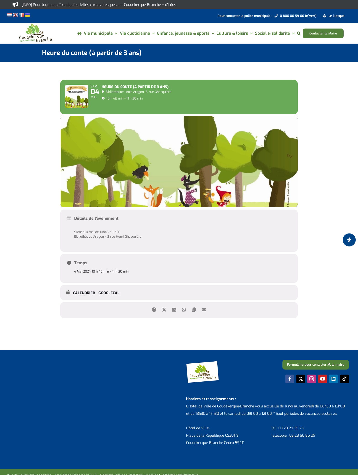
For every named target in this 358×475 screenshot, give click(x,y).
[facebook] (289, 386)
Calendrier (84, 300)
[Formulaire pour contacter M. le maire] (315, 372)
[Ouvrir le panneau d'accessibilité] (349, 239)
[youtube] (322, 386)
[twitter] (300, 386)
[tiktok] (344, 386)
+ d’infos (169, 4)
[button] (298, 33)
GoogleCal (108, 300)
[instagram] (311, 386)
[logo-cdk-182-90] (35, 24)
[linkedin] (333, 386)
